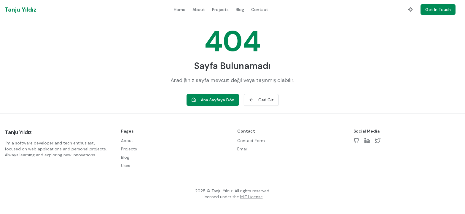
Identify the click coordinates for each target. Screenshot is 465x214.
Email (242, 149)
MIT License (251, 196)
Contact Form (251, 140)
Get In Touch (438, 9)
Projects (220, 9)
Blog (240, 9)
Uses (125, 165)
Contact (259, 9)
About (198, 9)
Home (179, 9)
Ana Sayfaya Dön (212, 100)
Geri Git (261, 100)
